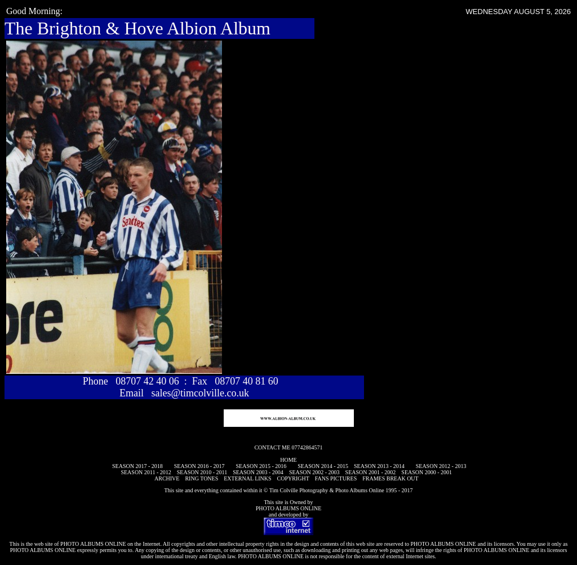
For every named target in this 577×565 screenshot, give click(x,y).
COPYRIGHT (293, 478)
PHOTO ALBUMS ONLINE (289, 508)
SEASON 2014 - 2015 (323, 466)
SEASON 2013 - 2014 (379, 466)
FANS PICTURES (336, 478)
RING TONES (201, 478)
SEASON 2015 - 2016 (261, 466)
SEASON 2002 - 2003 (314, 472)
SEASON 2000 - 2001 (426, 472)
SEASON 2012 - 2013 (441, 466)
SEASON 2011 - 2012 (146, 472)
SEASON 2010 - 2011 (202, 472)
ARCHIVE (166, 478)
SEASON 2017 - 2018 (137, 466)
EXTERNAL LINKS (247, 478)
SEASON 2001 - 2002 (370, 472)
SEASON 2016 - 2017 (199, 466)
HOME (288, 460)
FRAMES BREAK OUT (390, 478)
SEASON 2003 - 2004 (258, 472)
